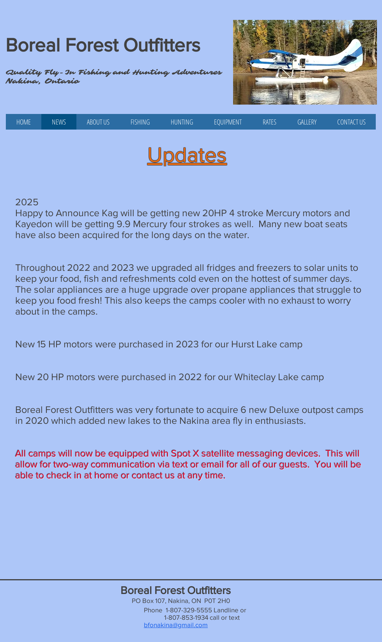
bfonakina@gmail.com (176, 624)
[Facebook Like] (20, 133)
